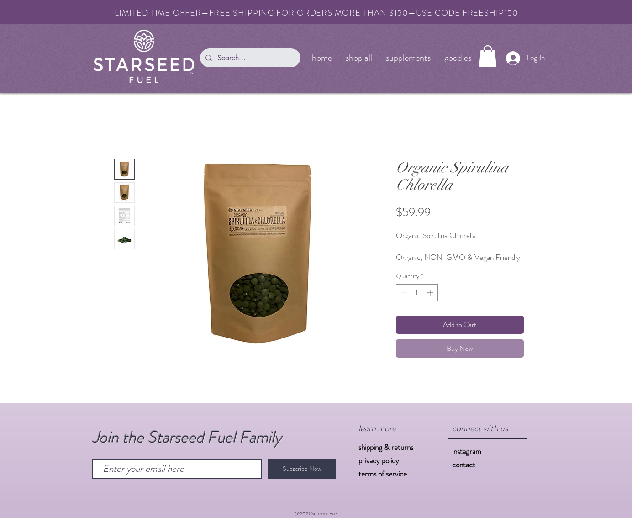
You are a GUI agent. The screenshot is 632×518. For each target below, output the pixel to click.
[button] (488, 56)
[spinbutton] (417, 293)
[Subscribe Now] (302, 469)
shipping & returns (385, 447)
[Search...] (249, 57)
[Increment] (431, 293)
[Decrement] (403, 293)
